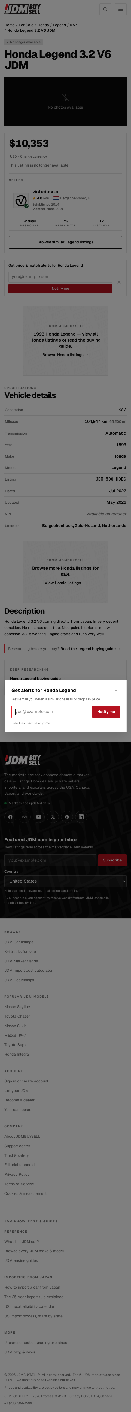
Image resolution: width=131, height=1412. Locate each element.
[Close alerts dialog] (116, 690)
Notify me (106, 711)
